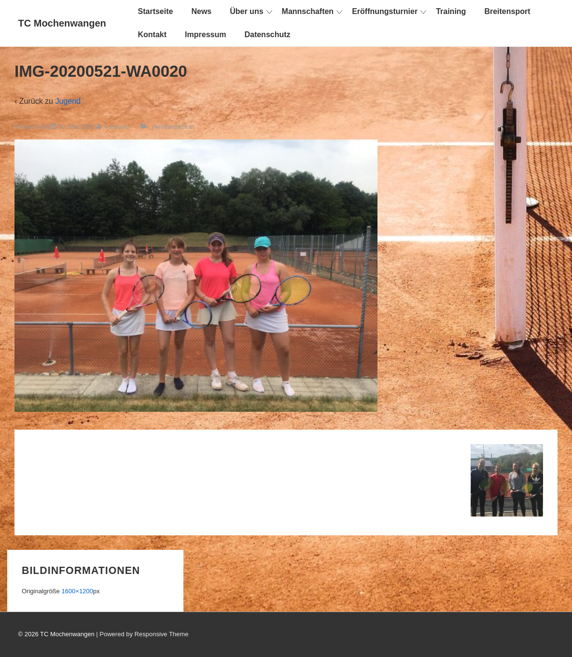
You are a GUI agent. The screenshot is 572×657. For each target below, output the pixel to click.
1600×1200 (77, 591)
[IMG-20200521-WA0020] (76, 126)
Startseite (155, 11)
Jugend (68, 101)
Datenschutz (267, 34)
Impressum (205, 34)
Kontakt (152, 34)
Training (451, 11)
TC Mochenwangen (62, 23)
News (201, 11)
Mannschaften (308, 11)
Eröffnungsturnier (385, 11)
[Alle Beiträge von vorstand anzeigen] (114, 126)
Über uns (246, 11)
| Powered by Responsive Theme (142, 634)
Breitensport (507, 11)
